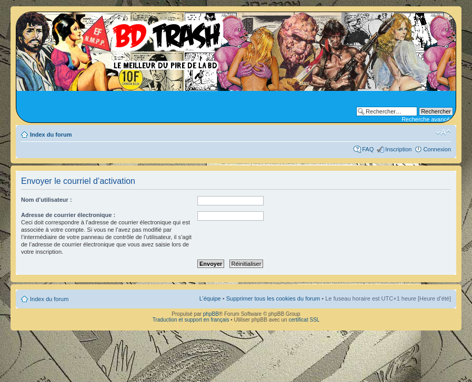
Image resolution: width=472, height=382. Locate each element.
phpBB (211, 314)
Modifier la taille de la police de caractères (443, 132)
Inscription (398, 149)
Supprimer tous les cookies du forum (273, 298)
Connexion (437, 149)
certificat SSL (303, 320)
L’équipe (210, 298)
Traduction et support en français (191, 320)
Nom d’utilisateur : (46, 200)
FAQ (368, 149)
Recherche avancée (427, 119)
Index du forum (51, 134)
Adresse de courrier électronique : (68, 215)
